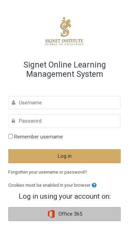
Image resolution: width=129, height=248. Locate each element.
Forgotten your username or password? (47, 172)
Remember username (38, 137)
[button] (94, 185)
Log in (65, 156)
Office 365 (64, 214)
